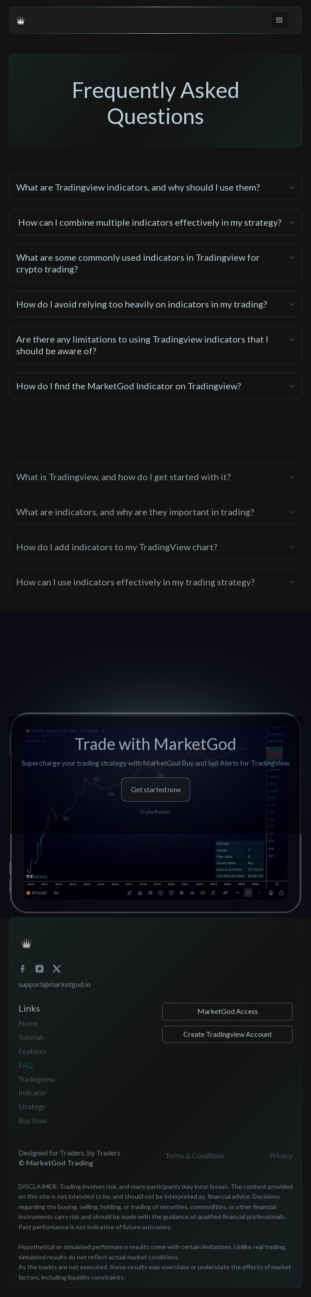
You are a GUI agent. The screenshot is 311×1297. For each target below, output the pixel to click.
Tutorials (31, 1049)
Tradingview (36, 1091)
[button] (279, 20)
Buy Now (32, 1132)
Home (28, 1035)
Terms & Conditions (195, 1167)
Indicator (32, 1105)
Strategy (31, 1118)
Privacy (281, 1167)
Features (32, 1063)
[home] (20, 20)
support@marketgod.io (54, 996)
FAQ (25, 1077)
